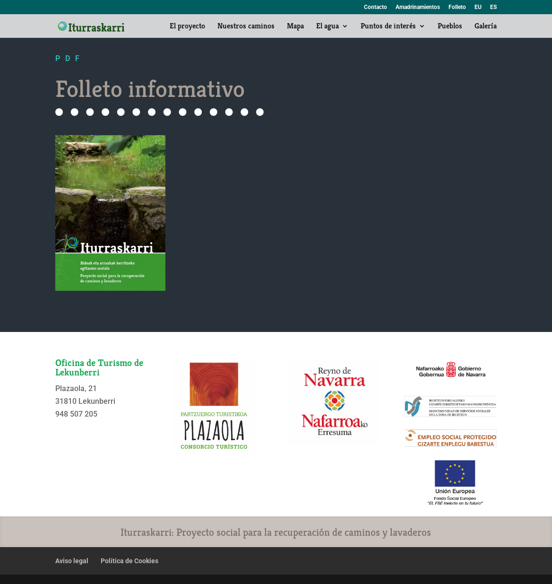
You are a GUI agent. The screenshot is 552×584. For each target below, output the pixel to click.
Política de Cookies (129, 561)
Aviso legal (71, 561)
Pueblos (450, 27)
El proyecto (187, 27)
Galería (485, 27)
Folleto (457, 7)
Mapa (295, 27)
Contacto (375, 7)
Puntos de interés (388, 27)
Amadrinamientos (418, 7)
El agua (327, 27)
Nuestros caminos (246, 27)
